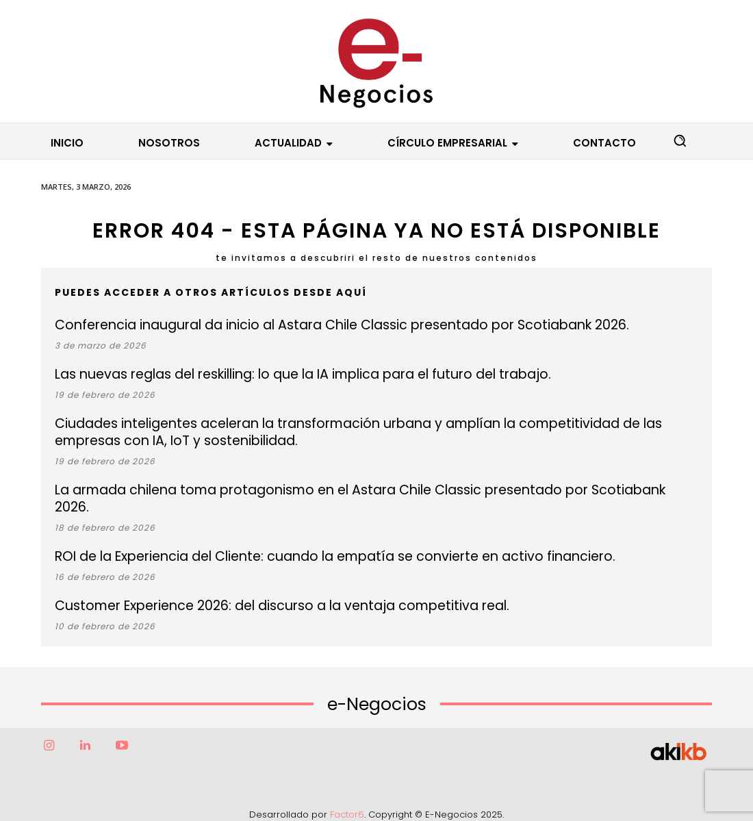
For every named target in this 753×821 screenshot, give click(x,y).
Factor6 (347, 797)
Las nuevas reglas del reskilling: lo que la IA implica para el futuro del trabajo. (288, 374)
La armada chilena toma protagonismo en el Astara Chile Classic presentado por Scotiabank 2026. (359, 489)
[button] (679, 140)
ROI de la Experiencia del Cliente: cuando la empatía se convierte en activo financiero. (316, 539)
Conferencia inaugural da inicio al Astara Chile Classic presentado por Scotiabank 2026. (325, 324)
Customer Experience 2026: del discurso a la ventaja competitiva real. (268, 588)
